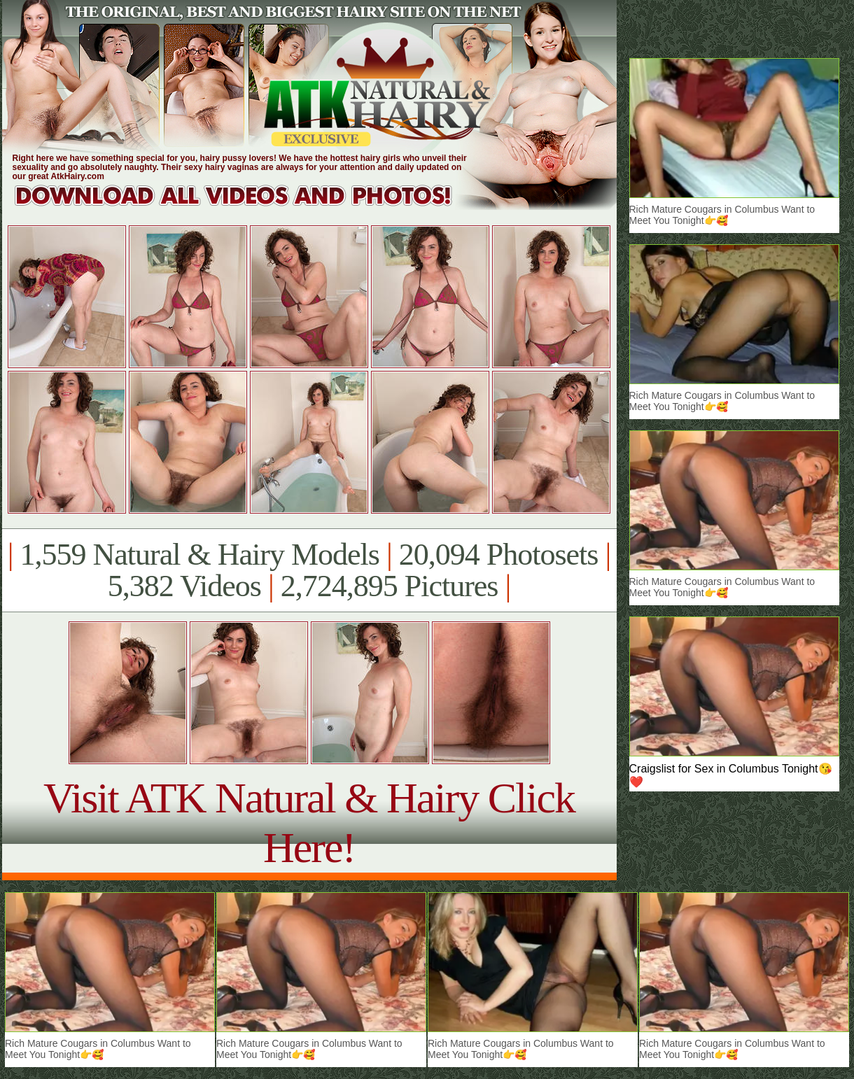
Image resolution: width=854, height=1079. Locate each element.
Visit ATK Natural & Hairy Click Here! (309, 822)
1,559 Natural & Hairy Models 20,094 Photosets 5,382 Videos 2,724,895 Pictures (309, 570)
